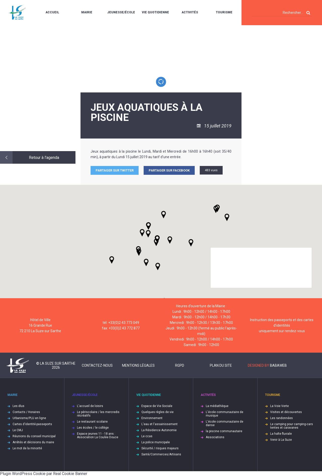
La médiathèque (217, 406)
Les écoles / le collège (93, 427)
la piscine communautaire (224, 431)
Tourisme (224, 12)
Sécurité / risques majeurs (160, 448)
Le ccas (146, 436)
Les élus (18, 406)
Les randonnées (281, 418)
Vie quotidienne (155, 12)
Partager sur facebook (169, 170)
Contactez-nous (97, 365)
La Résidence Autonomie (159, 430)
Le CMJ (18, 430)
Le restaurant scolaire (92, 421)
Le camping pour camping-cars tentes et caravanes (291, 425)
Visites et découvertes (286, 412)
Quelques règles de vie (157, 412)
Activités (190, 12)
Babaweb (278, 365)
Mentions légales (138, 365)
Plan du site (221, 365)
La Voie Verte (279, 406)
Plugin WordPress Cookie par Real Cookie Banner (43, 473)
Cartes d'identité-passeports (32, 424)
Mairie (86, 12)
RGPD (179, 365)
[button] (170, 240)
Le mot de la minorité (27, 448)
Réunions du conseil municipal (34, 436)
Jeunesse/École (121, 12)
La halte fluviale (281, 433)
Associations (215, 437)
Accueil (52, 12)
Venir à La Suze (281, 439)
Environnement (152, 418)
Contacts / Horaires (26, 412)
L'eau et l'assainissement (159, 424)
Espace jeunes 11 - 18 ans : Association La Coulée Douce (97, 435)
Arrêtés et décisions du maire (33, 442)
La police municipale (155, 442)
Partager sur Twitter (115, 170)
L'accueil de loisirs (90, 406)
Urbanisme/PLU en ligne (29, 418)
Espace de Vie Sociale (156, 406)
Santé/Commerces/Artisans (161, 454)
